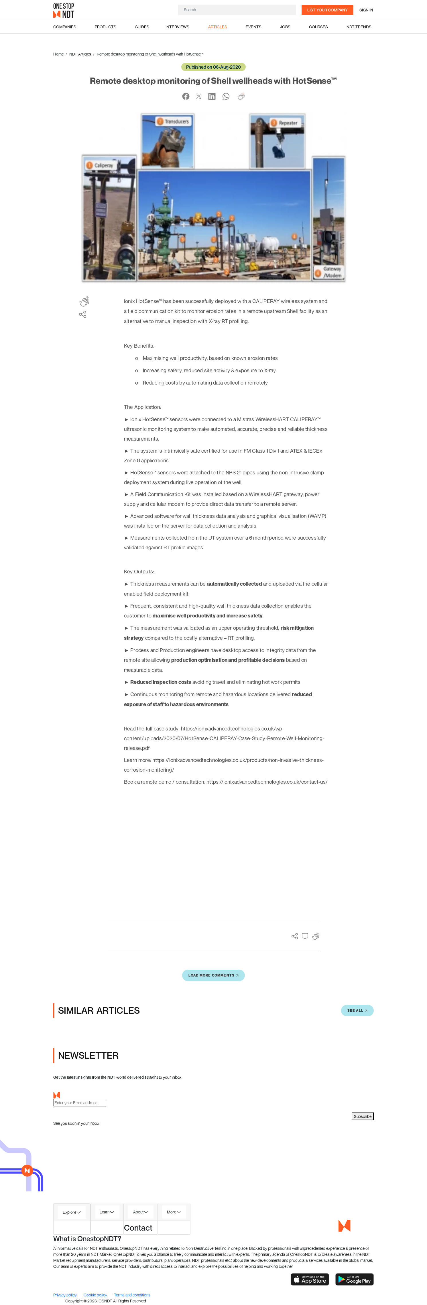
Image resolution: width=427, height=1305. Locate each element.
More (171, 1212)
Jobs (285, 26)
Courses (318, 26)
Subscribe (362, 1117)
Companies (64, 26)
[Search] (237, 10)
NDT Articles (80, 54)
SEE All (357, 1011)
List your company (327, 9)
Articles (217, 26)
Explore (69, 1212)
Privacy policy (65, 1295)
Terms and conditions (132, 1295)
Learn (104, 1212)
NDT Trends (359, 26)
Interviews (177, 26)
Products (105, 26)
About (138, 1212)
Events (253, 26)
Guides (142, 26)
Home (58, 54)
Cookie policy (96, 1295)
